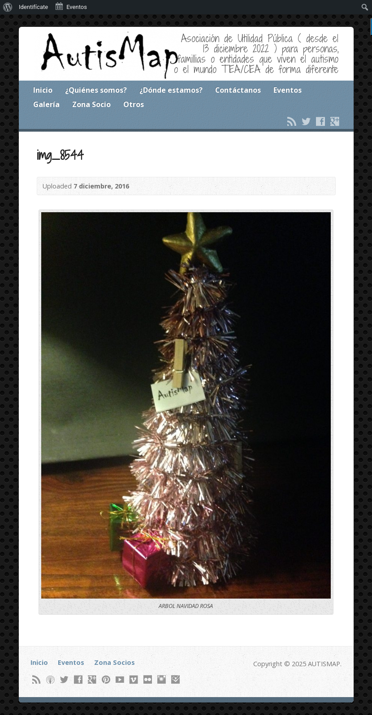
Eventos (287, 90)
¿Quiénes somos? (96, 90)
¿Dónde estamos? (171, 90)
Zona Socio (91, 104)
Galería (46, 104)
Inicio (42, 90)
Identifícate (33, 7)
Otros (133, 104)
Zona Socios (114, 662)
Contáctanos (238, 90)
